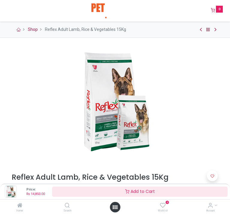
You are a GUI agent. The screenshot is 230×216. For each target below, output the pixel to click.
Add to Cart (140, 191)
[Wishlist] (163, 205)
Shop (33, 29)
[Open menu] (115, 207)
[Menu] (7, 10)
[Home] (19, 205)
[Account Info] (210, 205)
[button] (212, 175)
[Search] (67, 205)
